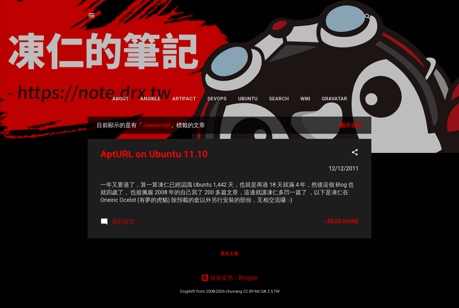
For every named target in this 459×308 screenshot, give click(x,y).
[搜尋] (367, 17)
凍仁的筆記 (230, 44)
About (120, 99)
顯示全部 (350, 125)
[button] (355, 153)
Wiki (305, 99)
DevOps (217, 99)
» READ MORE (341, 221)
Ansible (150, 99)
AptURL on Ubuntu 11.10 (154, 154)
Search (279, 99)
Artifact (184, 99)
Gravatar (334, 99)
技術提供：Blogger (229, 277)
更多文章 (229, 253)
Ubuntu (248, 99)
